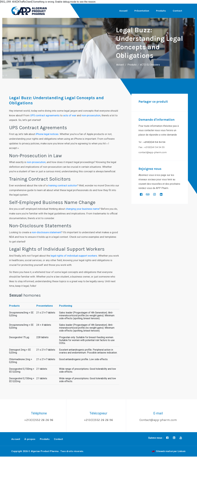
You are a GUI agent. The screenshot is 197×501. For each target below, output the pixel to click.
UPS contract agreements (45, 115)
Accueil (123, 10)
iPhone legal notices (47, 134)
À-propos (29, 439)
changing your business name (82, 208)
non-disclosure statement (46, 232)
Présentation (141, 10)
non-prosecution (91, 115)
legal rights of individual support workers (74, 255)
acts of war (69, 115)
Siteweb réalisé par (169, 451)
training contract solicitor (62, 185)
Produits (161, 10)
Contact (177, 10)
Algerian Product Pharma (45, 451)
